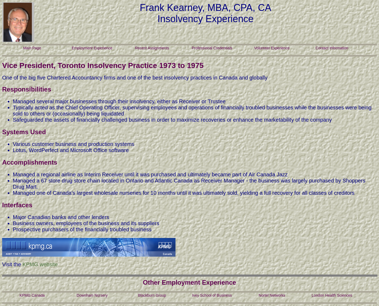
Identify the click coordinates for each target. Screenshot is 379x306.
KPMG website (40, 264)
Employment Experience (92, 48)
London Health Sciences (332, 295)
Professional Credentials (212, 48)
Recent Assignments (152, 48)
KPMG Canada (32, 295)
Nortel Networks (272, 295)
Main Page (32, 48)
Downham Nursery (92, 295)
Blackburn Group (152, 295)
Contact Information (332, 48)
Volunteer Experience (272, 48)
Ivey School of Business (212, 295)
